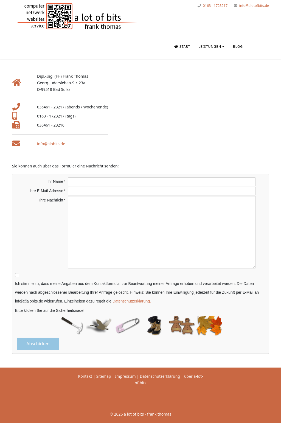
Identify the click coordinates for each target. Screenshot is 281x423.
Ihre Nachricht (51, 200)
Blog (238, 46)
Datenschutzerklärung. (132, 301)
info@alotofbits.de (254, 5)
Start (182, 46)
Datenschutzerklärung (160, 376)
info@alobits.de (51, 143)
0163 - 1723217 (215, 5)
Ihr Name (55, 181)
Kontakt (85, 376)
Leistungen (209, 46)
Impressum (125, 376)
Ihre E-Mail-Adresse (46, 191)
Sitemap (103, 376)
